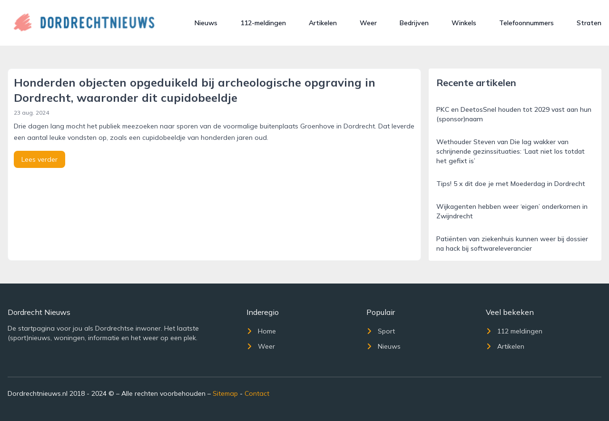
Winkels (464, 23)
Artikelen (323, 23)
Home (261, 331)
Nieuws (206, 23)
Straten (589, 23)
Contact (257, 393)
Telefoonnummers (526, 23)
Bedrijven (414, 23)
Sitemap (225, 393)
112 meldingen (514, 331)
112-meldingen (263, 23)
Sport (380, 331)
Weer (368, 23)
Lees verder (39, 159)
